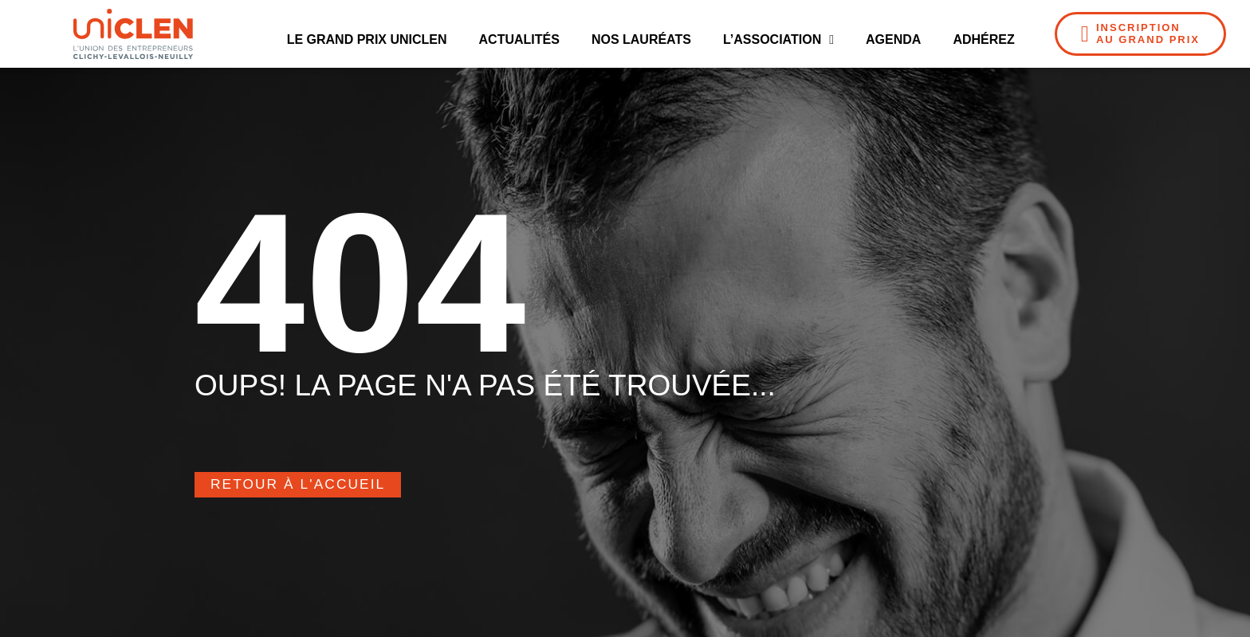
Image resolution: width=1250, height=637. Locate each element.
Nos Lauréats (641, 39)
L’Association (778, 40)
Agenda (893, 39)
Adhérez (983, 39)
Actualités (519, 39)
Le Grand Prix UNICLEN (367, 39)
